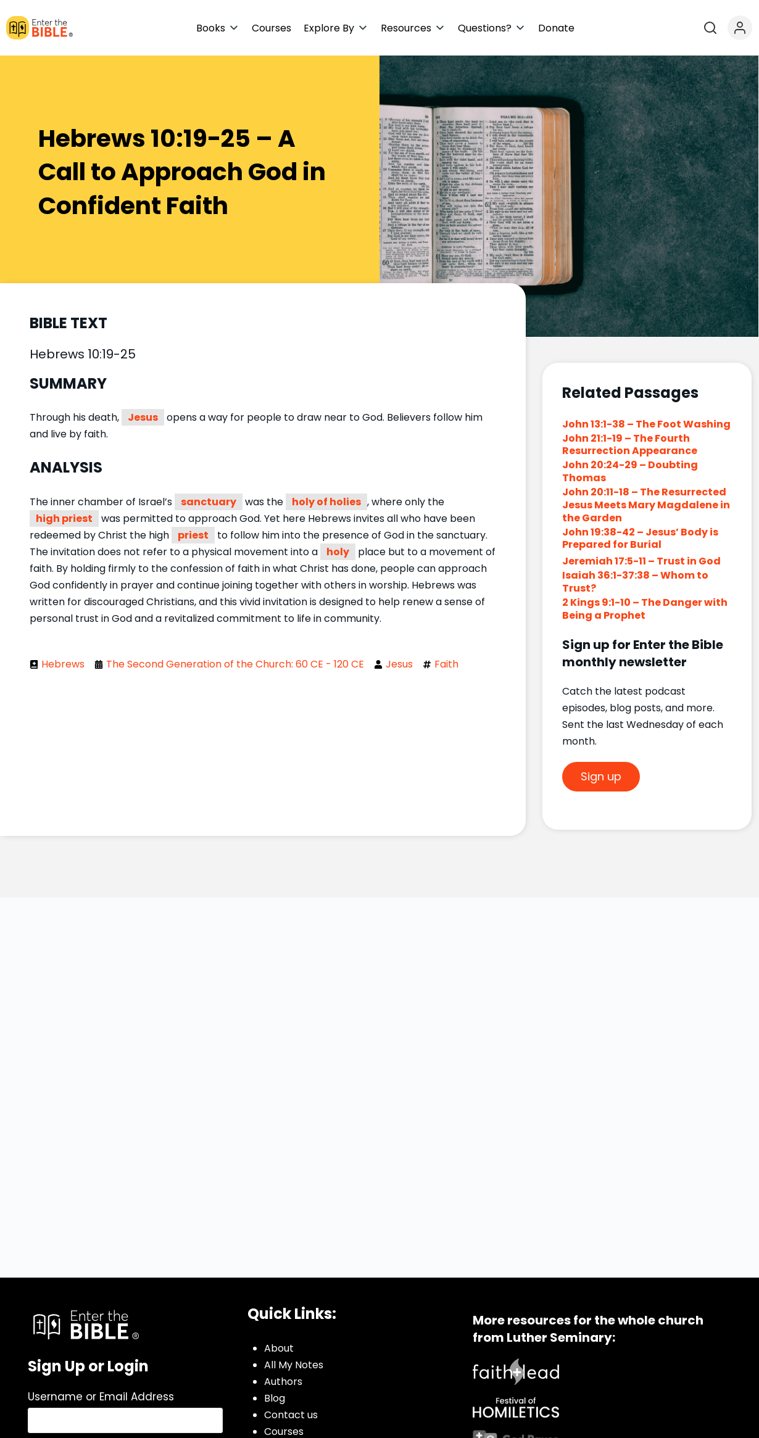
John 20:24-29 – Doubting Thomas (630, 471)
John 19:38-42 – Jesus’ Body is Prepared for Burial (640, 538)
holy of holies (326, 502)
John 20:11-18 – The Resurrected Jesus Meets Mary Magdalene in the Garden (646, 505)
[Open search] (710, 27)
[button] (218, 28)
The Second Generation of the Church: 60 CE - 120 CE (235, 664)
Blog (274, 1398)
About (279, 1348)
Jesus (143, 417)
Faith (446, 664)
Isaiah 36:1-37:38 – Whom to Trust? (635, 581)
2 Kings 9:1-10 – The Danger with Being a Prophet (645, 608)
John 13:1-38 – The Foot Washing (646, 424)
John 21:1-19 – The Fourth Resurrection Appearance (629, 444)
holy (337, 552)
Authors (283, 1381)
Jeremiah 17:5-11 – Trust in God (642, 561)
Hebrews (63, 664)
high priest (64, 518)
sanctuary (208, 502)
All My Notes (293, 1365)
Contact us (291, 1415)
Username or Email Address (101, 1396)
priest (193, 535)
